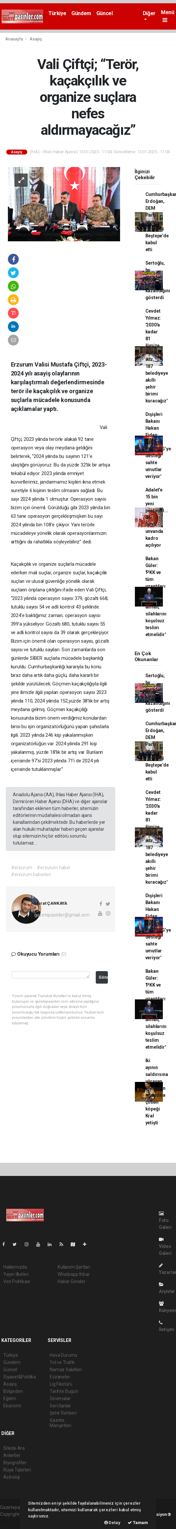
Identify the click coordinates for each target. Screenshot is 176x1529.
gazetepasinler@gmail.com (62, 915)
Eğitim (9, 1398)
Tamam (138, 1522)
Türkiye (57, 13)
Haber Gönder (72, 1281)
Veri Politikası (16, 1281)
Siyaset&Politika (19, 1376)
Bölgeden (12, 1391)
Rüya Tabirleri (17, 1469)
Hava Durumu (63, 1355)
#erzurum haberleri (31, 874)
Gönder (103, 977)
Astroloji (11, 1477)
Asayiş (36, 38)
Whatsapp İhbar (73, 1274)
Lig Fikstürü (61, 1384)
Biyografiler (15, 1462)
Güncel (104, 13)
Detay (112, 1522)
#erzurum (21, 867)
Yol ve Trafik (62, 1362)
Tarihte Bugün (64, 1391)
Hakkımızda (15, 1267)
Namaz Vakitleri (66, 1369)
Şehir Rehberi (63, 1413)
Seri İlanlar (60, 1405)
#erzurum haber (53, 867)
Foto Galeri (165, 1220)
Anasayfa (14, 38)
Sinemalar (60, 1398)
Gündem (81, 13)
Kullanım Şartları (74, 1267)
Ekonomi (12, 1405)
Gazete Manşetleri (60, 1423)
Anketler (11, 1455)
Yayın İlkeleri (15, 1274)
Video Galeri (165, 1246)
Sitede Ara (14, 1448)
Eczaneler (60, 1376)
